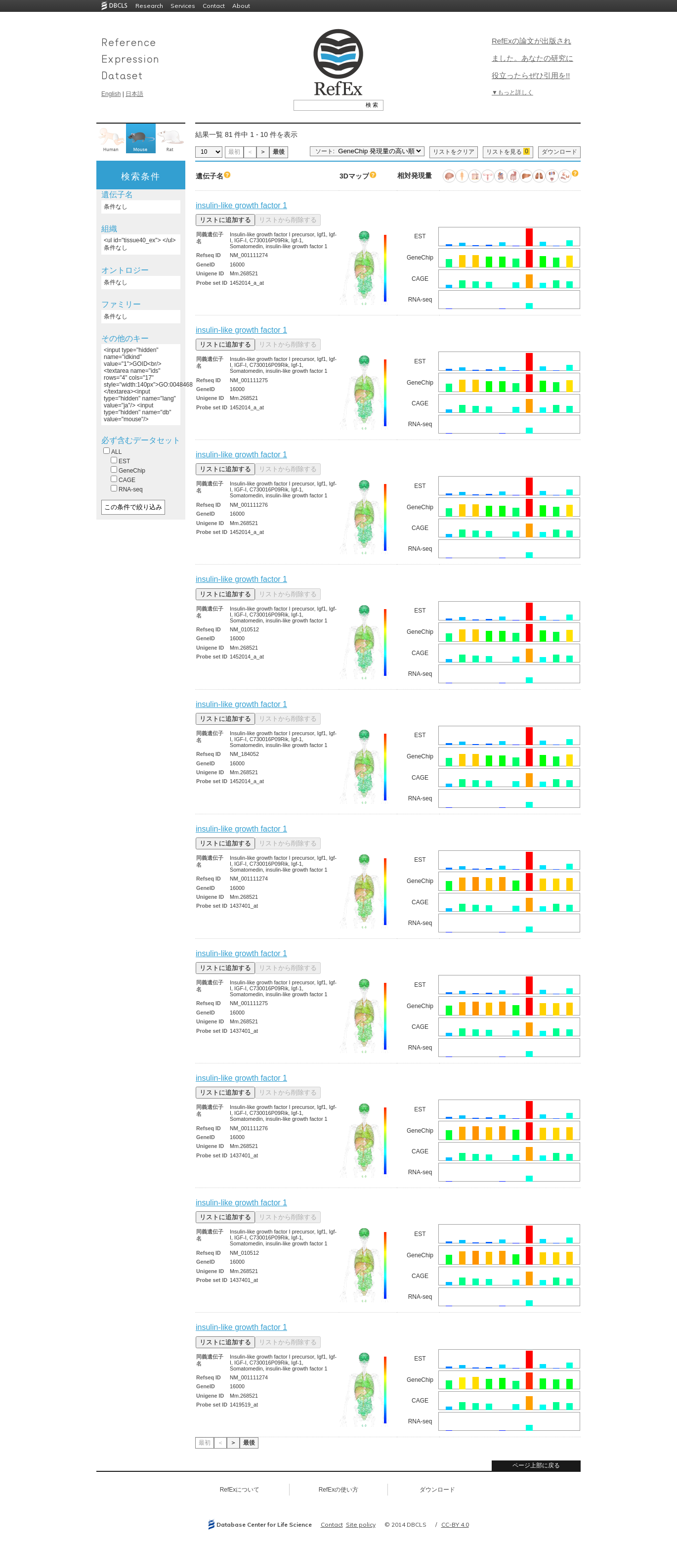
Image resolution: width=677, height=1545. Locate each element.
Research (149, 5)
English (111, 93)
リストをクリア (453, 151)
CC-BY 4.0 (455, 1524)
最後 (279, 151)
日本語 (134, 93)
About (241, 5)
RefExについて (240, 1489)
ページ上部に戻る (536, 1465)
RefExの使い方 (339, 1489)
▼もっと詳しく (512, 92)
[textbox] (327, 104)
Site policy (361, 1524)
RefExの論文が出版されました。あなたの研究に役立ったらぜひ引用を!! (532, 58)
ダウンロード (559, 151)
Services (182, 5)
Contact (214, 5)
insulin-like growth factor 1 (241, 205)
